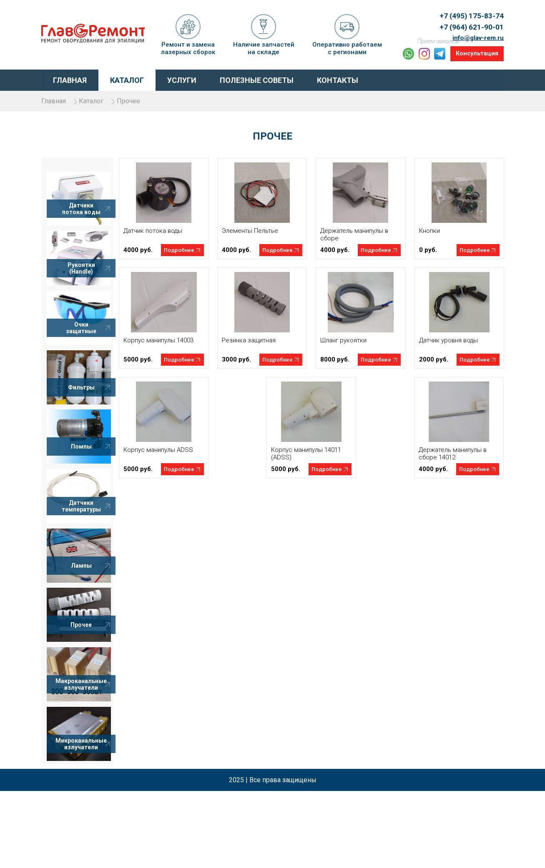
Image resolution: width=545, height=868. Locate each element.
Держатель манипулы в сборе (361, 241)
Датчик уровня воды (448, 347)
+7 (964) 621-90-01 (468, 20)
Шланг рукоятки (350, 347)
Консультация (475, 52)
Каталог (127, 77)
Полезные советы (257, 77)
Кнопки (429, 237)
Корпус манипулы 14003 (178, 347)
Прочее (149, 97)
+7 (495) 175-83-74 (468, 11)
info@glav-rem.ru (475, 29)
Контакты (337, 77)
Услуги (181, 77)
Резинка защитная (262, 347)
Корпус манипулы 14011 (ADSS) (316, 460)
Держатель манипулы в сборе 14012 (453, 460)
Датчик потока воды (172, 237)
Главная (70, 77)
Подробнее (199, 257)
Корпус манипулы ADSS (178, 456)
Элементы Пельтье (263, 237)
